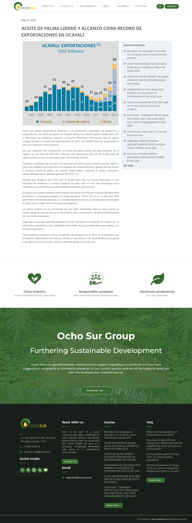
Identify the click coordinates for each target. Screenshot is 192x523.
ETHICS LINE (141, 6)
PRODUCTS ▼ (67, 6)
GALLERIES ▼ (123, 6)
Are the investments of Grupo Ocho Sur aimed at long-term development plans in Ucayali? (163, 468)
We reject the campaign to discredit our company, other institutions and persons (146, 54)
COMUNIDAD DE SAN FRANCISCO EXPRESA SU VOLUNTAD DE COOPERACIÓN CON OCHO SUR (145, 93)
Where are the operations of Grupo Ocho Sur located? (162, 433)
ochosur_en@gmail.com (37, 451)
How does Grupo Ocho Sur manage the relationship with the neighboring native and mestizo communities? (165, 444)
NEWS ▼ (107, 6)
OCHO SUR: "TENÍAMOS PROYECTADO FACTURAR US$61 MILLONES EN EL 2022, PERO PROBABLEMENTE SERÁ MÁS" (121, 492)
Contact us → (96, 390)
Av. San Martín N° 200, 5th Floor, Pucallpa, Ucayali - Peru (38, 439)
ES (160, 6)
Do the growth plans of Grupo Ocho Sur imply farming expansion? (163, 456)
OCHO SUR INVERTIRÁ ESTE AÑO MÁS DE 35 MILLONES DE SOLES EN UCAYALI (147, 106)
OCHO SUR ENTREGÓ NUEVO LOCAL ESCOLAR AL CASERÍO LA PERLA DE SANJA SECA (147, 67)
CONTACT (172, 6)
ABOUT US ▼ (48, 6)
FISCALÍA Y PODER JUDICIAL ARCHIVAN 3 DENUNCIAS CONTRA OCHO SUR (145, 157)
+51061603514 (32, 446)
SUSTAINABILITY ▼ (88, 6)
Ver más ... (130, 165)
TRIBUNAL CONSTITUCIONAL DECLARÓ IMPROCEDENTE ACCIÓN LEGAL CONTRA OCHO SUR (146, 144)
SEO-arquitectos (158, 519)
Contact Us (70, 461)
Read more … (113, 505)
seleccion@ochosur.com (79, 477)
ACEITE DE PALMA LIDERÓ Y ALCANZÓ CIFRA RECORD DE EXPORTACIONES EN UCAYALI (148, 80)
